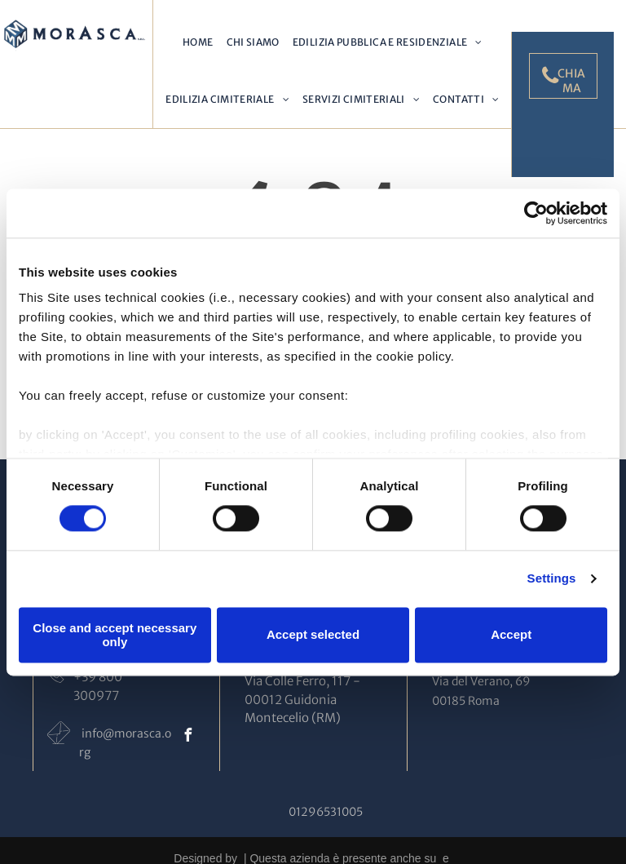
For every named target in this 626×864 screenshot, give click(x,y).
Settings (551, 579)
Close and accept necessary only (114, 635)
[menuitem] (197, 42)
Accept (511, 635)
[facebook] (187, 737)
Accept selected (313, 635)
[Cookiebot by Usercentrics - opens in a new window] (536, 213)
